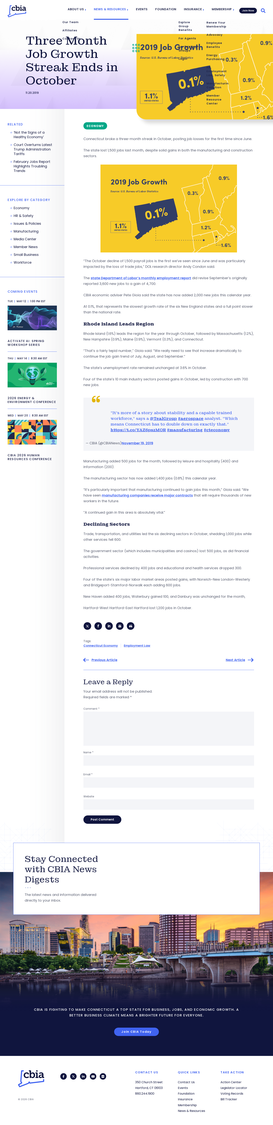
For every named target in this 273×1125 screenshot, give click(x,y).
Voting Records (231, 1093)
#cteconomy (217, 429)
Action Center (231, 1082)
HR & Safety (23, 216)
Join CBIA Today (136, 1032)
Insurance (192, 10)
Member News (26, 247)
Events (144, 10)
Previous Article (104, 660)
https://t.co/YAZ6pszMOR (138, 429)
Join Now (248, 10)
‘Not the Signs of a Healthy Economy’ (29, 134)
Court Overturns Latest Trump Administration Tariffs (33, 149)
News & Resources (114, 10)
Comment (91, 709)
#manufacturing (185, 429)
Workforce (22, 262)
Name (88, 752)
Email (88, 775)
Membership (220, 10)
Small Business (26, 254)
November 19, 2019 (137, 443)
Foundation (167, 10)
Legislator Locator (233, 1088)
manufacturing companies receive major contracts (147, 495)
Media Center (25, 239)
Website (88, 797)
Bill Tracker (228, 1099)
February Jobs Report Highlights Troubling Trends (32, 166)
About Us (81, 10)
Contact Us (186, 1082)
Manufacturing (26, 231)
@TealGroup (163, 418)
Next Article (235, 660)
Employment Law (137, 646)
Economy (21, 208)
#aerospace (190, 418)
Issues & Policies (27, 223)
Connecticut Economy (100, 646)
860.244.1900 (144, 1093)
